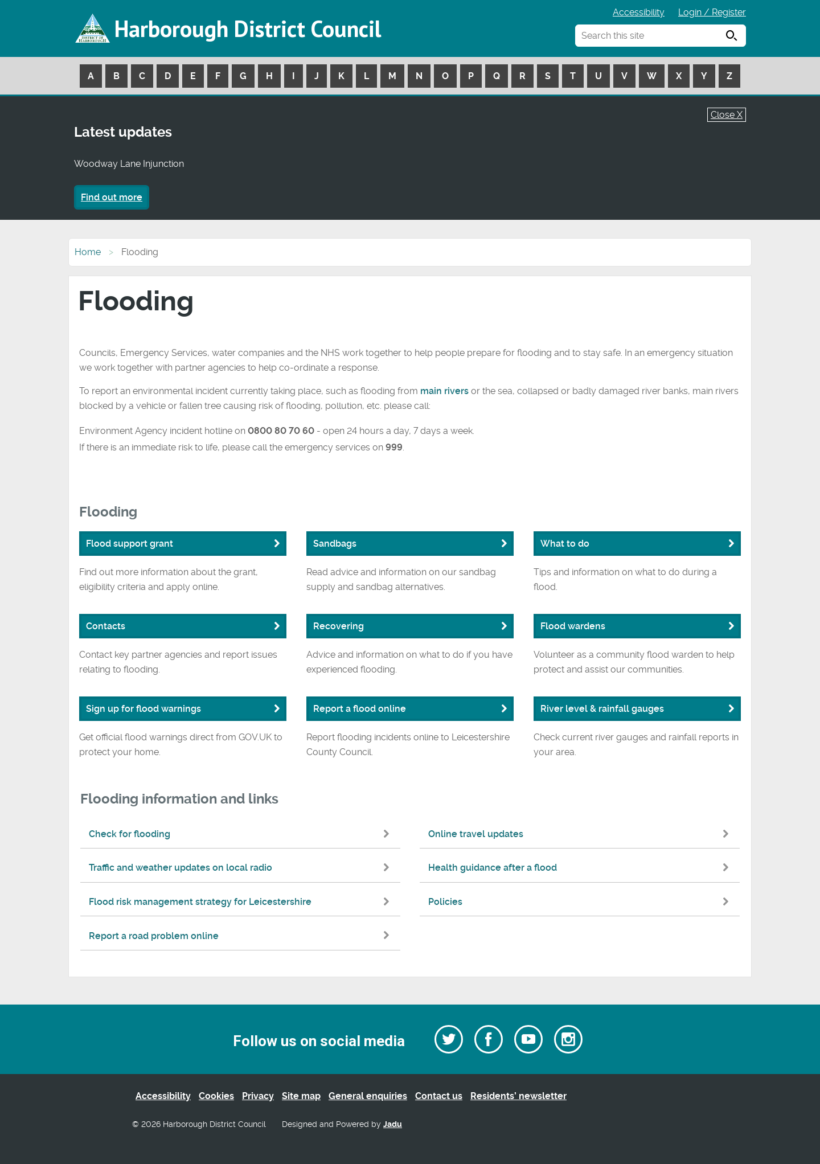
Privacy (258, 1096)
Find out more (111, 197)
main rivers (444, 391)
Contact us (438, 1096)
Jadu (392, 1124)
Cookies (216, 1096)
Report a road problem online (242, 936)
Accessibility (639, 12)
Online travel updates (581, 834)
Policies (581, 901)
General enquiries (368, 1096)
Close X (727, 114)
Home (88, 252)
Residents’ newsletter (518, 1096)
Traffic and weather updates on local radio (242, 867)
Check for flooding (242, 834)
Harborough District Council (247, 28)
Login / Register (712, 12)
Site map (301, 1096)
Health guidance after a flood (581, 867)
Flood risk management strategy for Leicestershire (242, 901)
